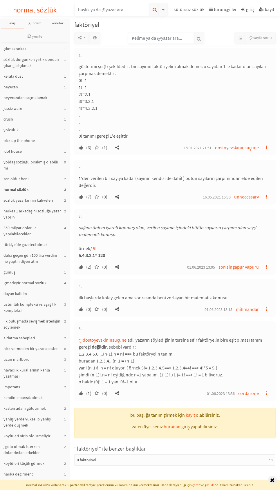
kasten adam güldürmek (24, 408)
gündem (34, 23)
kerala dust (13, 76)
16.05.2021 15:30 (217, 197)
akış (12, 23)
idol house (12, 151)
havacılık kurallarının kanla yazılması (26, 373)
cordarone (248, 393)
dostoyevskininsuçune (237, 147)
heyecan (10, 87)
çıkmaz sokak (14, 48)
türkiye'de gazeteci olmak (25, 244)
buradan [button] (172, 426)
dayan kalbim (15, 293)
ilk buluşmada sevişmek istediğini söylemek (32, 324)
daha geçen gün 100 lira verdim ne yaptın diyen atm (30, 258)
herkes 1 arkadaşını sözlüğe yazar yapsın (32, 214)
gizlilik (209, 485)
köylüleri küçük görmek (23, 463)
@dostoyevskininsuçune (103, 340)
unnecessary (246, 197)
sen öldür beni (15, 178)
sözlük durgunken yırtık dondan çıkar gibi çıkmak (31, 62)
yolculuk (11, 129)
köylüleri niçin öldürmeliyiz (26, 435)
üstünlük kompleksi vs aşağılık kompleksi (29, 307)
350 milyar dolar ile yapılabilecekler (20, 230)
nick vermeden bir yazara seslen (31, 348)
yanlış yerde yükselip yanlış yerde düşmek (27, 422)
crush (8, 119)
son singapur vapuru (238, 267)
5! (95, 248)
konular (57, 23)
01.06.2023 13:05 (201, 267)
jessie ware (12, 108)
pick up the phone (19, 140)
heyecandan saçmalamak (25, 97)
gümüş (9, 272)
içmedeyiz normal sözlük (24, 282)
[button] (190, 10)
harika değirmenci (18, 474)
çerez (196, 485)
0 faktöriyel (86, 459)
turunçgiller (223, 9)
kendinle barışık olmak (23, 397)
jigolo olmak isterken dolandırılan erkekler (21, 449)
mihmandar (247, 309)
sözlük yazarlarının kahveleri (28, 200)
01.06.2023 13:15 (218, 309)
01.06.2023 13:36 (221, 393)
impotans (11, 386)
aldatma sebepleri (19, 337)
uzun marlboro (16, 359)
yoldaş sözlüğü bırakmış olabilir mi (30, 165)
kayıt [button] (190, 415)
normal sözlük (35, 10)
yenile (35, 36)
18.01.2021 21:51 (198, 147)
